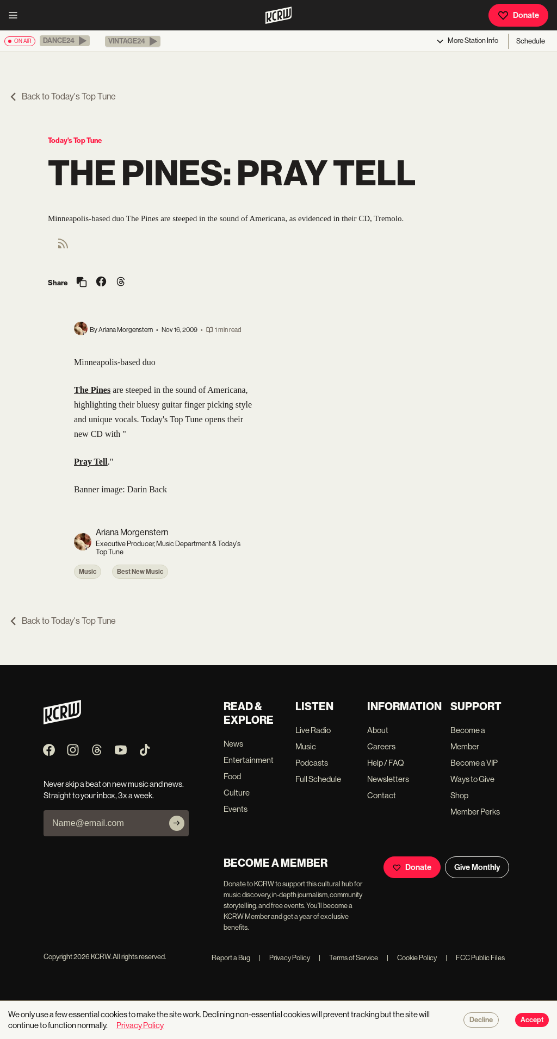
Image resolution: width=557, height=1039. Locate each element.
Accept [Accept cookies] (532, 1020)
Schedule (530, 41)
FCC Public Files (475, 958)
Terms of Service (348, 958)
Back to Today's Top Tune (62, 96)
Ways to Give (472, 779)
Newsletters (388, 779)
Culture (237, 792)
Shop (459, 795)
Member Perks (475, 811)
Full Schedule (318, 779)
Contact (381, 795)
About (377, 730)
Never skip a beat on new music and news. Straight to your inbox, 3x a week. (114, 789)
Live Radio (313, 730)
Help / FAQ (385, 762)
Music (87, 571)
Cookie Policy (412, 958)
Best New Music (140, 571)
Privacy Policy (284, 958)
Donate (518, 15)
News (233, 743)
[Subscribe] (176, 823)
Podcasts (311, 762)
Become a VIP (474, 762)
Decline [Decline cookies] (481, 1020)
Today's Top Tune (75, 140)
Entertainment (249, 760)
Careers (381, 746)
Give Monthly (477, 867)
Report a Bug (231, 958)
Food (232, 776)
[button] (65, 40)
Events (235, 808)
